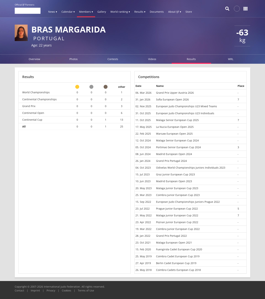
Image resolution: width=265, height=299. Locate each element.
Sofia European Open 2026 (172, 99)
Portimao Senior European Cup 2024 (178, 147)
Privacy (51, 290)
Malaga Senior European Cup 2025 (177, 120)
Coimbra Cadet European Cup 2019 (177, 256)
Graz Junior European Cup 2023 (175, 174)
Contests (112, 59)
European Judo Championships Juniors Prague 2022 (188, 201)
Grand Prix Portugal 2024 (171, 161)
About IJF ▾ (174, 11)
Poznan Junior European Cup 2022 (177, 222)
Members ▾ (86, 11)
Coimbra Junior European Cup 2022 (178, 229)
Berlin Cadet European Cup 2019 (176, 263)
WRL (230, 59)
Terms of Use (86, 290)
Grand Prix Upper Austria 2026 (175, 92)
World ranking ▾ (120, 11)
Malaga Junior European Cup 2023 (177, 188)
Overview (34, 59)
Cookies (66, 290)
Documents (157, 11)
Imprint (35, 290)
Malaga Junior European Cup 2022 (177, 215)
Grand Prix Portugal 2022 (171, 235)
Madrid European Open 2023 (174, 181)
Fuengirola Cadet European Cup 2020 (179, 249)
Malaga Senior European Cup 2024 (177, 140)
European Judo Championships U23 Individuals (185, 113)
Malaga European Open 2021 (174, 242)
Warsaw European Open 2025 (174, 133)
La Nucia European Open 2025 (175, 127)
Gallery (101, 11)
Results (191, 59)
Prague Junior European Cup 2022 (177, 208)
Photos (73, 59)
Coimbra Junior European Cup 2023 (178, 195)
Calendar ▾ (68, 11)
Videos (152, 59)
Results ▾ (139, 11)
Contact (19, 290)
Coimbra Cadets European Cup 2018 (178, 270)
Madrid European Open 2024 (174, 154)
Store (189, 11)
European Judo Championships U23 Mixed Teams (186, 106)
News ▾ (52, 11)
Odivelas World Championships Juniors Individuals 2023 (190, 167)
